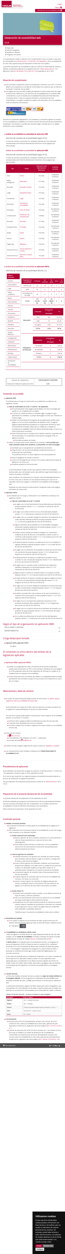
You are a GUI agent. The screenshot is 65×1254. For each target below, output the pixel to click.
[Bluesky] (55, 1046)
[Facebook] (54, 1046)
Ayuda (22, 233)
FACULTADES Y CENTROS (15, 627)
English (60, 4)
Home (22, 176)
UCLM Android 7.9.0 (20, 71)
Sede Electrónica (51, 782)
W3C (50, 939)
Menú (58, 7)
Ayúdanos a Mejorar (12, 52)
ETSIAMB (23, 227)
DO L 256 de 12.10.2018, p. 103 (49, 1039)
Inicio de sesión (25, 210)
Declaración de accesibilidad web (50, 10)
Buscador (23, 221)
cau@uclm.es (26, 740)
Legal (21, 198)
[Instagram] (50, 1046)
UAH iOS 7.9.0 (32, 71)
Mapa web (9, 48)
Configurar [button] (39, 1249)
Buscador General (25, 187)
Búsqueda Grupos (25, 193)
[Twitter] (52, 1046)
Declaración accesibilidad (24, 204)
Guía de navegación (12, 50)
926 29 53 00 (14, 736)
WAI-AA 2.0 (33, 939)
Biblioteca (23, 244)
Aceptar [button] (38, 1246)
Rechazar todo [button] (48, 1246)
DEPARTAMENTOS (13, 631)
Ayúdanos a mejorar (52, 746)
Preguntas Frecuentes (13, 55)
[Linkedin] (57, 1046)
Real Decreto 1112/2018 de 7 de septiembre (32, 61)
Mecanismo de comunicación (24, 216)
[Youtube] (60, 1046)
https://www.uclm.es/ (47, 69)
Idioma (22, 238)
